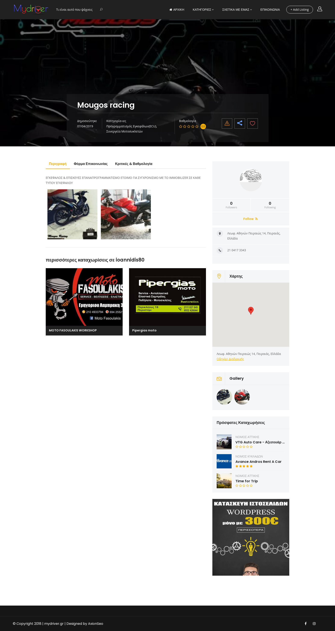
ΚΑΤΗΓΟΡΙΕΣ (202, 9)
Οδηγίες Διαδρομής (230, 359)
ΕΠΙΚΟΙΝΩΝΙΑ (270, 9)
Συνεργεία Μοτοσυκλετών (124, 131)
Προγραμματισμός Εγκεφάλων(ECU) (131, 126)
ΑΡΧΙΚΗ (176, 9)
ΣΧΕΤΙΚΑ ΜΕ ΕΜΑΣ (235, 9)
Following (270, 205)
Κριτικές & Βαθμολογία (135, 163)
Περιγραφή (58, 163)
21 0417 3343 (236, 250)
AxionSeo (95, 623)
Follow (250, 219)
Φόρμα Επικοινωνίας (92, 163)
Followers (231, 205)
